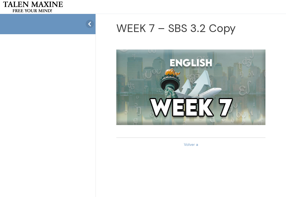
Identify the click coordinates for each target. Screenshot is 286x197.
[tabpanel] (190, 87)
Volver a (191, 144)
